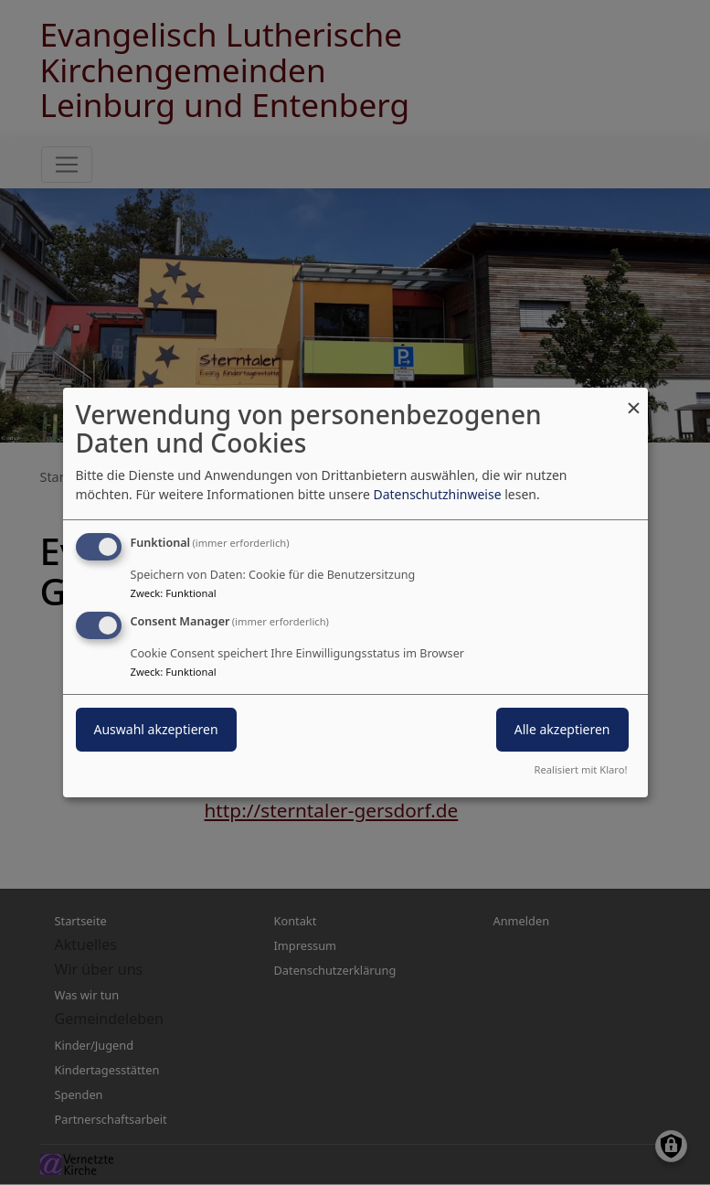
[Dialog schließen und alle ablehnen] (634, 399)
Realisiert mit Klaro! (581, 769)
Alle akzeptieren (562, 729)
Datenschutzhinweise (437, 494)
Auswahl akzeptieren (156, 729)
